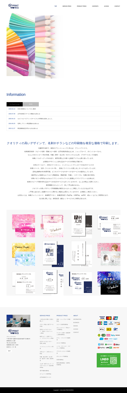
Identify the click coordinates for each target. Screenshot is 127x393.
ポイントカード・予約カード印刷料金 (63, 328)
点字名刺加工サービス (45, 377)
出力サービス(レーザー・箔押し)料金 (46, 342)
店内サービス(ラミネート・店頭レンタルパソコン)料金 (46, 331)
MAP (9, 351)
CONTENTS (95, 6)
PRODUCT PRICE (81, 6)
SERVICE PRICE (66, 6)
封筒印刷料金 (60, 359)
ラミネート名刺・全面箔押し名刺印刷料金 (63, 333)
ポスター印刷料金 (61, 343)
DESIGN (75, 326)
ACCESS (106, 6)
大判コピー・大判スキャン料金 (46, 352)
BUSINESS (76, 322)
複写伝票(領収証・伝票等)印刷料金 (63, 363)
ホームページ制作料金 (45, 374)
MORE (30, 104)
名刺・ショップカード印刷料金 (63, 320)
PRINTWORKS (70, 390)
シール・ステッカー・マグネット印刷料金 (63, 347)
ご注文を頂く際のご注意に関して (46, 320)
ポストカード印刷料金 (62, 356)
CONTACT (117, 6)
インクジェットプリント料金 (46, 347)
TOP (55, 6)
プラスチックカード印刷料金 (63, 352)
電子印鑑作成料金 (44, 370)
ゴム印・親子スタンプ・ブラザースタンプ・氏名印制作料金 (46, 365)
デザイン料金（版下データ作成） (46, 325)
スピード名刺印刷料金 (62, 324)
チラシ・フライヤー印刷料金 (63, 338)
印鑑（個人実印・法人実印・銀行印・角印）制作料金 (46, 358)
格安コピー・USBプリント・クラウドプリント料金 (46, 337)
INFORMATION (77, 319)
